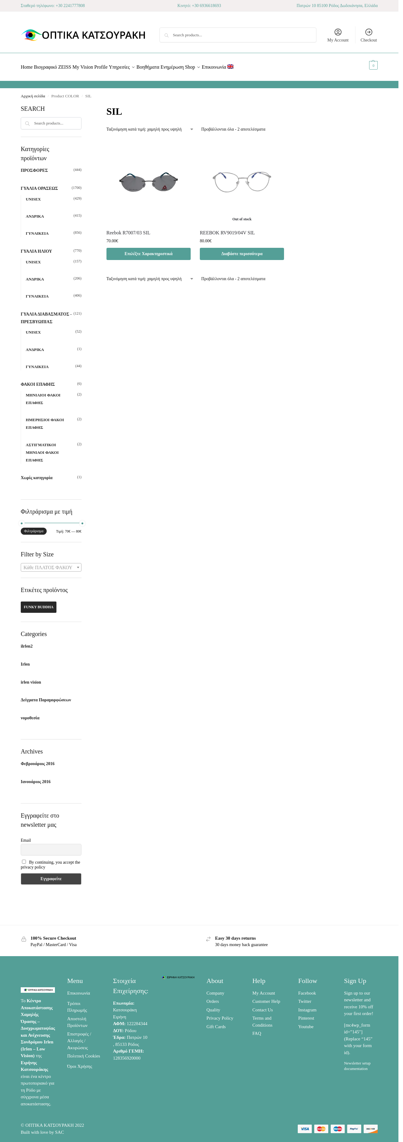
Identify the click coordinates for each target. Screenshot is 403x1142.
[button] (366, 65)
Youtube (305, 1023)
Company (215, 989)
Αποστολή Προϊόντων (77, 1019)
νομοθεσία (30, 714)
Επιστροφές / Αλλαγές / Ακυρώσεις (79, 1037)
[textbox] (51, 564)
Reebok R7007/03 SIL (128, 229)
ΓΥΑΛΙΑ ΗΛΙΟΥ (36, 248)
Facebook (307, 989)
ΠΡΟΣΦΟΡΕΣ (34, 167)
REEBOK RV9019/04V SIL (227, 229)
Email (26, 836)
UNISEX (33, 195)
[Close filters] (83, 104)
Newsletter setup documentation (357, 1062)
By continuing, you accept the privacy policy (50, 861)
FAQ (256, 1030)
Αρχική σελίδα (33, 92)
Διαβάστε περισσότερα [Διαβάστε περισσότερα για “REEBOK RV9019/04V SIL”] (241, 250)
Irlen (25, 661)
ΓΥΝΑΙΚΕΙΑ (37, 230)
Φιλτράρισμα (33, 528)
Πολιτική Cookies (83, 1052)
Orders (213, 998)
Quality (213, 1006)
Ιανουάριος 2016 (36, 778)
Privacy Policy (220, 1014)
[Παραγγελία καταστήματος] (150, 126)
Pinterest (306, 1014)
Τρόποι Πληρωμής (77, 1003)
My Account (338, 35)
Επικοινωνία (78, 989)
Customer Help (266, 998)
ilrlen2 (27, 643)
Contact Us (262, 1006)
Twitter (304, 998)
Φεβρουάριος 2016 (38, 760)
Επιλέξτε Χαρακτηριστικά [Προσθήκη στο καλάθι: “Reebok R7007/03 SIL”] (148, 250)
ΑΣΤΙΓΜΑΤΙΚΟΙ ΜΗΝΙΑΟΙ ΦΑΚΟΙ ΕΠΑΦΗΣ (42, 449)
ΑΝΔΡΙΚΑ (35, 213)
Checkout (369, 35)
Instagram (307, 1006)
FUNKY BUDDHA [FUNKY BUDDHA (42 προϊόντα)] (38, 604)
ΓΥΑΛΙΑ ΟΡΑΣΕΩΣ (39, 185)
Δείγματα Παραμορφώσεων (46, 696)
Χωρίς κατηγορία (36, 474)
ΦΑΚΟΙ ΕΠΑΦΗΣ (38, 381)
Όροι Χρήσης (79, 1063)
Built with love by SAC (42, 1128)
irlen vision (31, 678)
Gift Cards (216, 1023)
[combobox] (51, 564)
